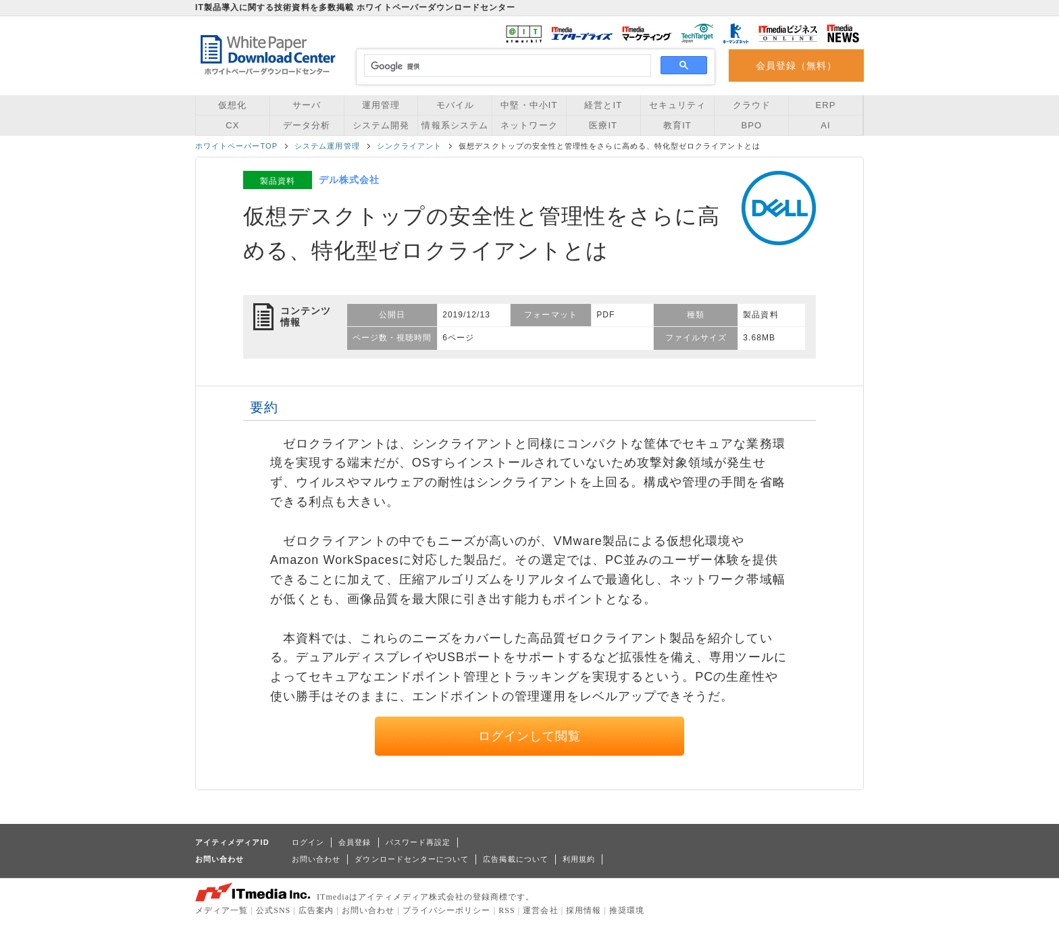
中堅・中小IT (528, 105)
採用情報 (583, 910)
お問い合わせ (316, 859)
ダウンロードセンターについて (412, 859)
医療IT (603, 125)
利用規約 (579, 859)
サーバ (306, 105)
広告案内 (316, 910)
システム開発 (381, 125)
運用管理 (381, 105)
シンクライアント (409, 146)
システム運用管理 (327, 146)
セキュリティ (677, 105)
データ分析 (306, 125)
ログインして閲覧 (530, 736)
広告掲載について (515, 859)
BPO (751, 125)
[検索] (505, 66)
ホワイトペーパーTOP (236, 146)
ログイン (308, 842)
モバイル (455, 105)
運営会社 (540, 910)
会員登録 (354, 842)
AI (825, 125)
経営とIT (603, 105)
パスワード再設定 (418, 842)
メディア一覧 (221, 910)
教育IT (677, 125)
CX (232, 125)
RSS (506, 910)
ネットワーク (528, 125)
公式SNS (273, 910)
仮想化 (232, 105)
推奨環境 (626, 910)
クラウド (752, 105)
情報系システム (454, 125)
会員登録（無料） (796, 65)
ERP (826, 105)
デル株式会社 (349, 179)
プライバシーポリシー (447, 910)
